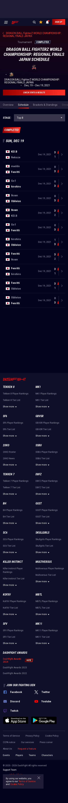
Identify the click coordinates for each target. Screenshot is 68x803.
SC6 (5, 532)
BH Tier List (8, 516)
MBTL (39, 594)
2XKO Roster (9, 452)
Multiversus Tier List (46, 575)
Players (19, 755)
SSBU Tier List (43, 458)
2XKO (6, 445)
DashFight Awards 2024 (12, 660)
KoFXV (7, 594)
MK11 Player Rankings (47, 630)
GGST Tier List (43, 516)
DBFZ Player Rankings (47, 481)
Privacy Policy (32, 736)
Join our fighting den (21, 685)
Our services (27, 742)
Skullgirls (42, 532)
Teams (32, 755)
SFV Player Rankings (13, 630)
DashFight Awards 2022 (15, 673)
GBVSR (40, 416)
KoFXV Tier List (10, 608)
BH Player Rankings (12, 510)
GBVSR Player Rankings (47, 423)
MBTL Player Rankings (47, 601)
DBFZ (39, 474)
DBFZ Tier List (43, 487)
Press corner (46, 742)
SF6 (5, 416)
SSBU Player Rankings (47, 452)
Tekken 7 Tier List (11, 487)
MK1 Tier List (42, 400)
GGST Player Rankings (47, 510)
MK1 (38, 387)
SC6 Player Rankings (13, 539)
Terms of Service (11, 736)
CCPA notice (9, 742)
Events (6, 755)
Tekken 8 (9, 387)
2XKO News (9, 458)
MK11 (39, 623)
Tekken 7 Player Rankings (15, 481)
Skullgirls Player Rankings (48, 539)
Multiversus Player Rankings (50, 568)
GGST (39, 503)
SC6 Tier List (9, 546)
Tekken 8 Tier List (11, 400)
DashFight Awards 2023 (15, 667)
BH (4, 503)
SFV (5, 623)
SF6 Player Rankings (13, 423)
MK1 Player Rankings (46, 393)
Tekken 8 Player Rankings (15, 393)
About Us (7, 749)
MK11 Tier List (43, 637)
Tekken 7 (9, 474)
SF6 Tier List (9, 429)
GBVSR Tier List (43, 429)
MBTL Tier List (43, 608)
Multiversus (44, 561)
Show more (10, 407)
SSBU (39, 445)
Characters (47, 755)
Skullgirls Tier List (44, 546)
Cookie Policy (52, 736)
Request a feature (27, 749)
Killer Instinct (13, 561)
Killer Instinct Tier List (13, 578)
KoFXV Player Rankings (14, 601)
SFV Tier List (9, 637)
